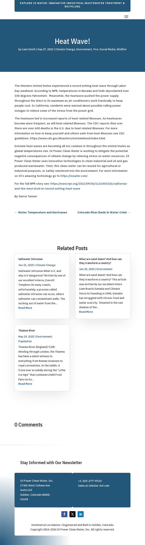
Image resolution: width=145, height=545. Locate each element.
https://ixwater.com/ (74, 176)
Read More (25, 308)
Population (25, 341)
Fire (95, 49)
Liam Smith (28, 49)
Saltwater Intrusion (30, 259)
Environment (84, 49)
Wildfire (121, 49)
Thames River (26, 330)
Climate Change (65, 49)
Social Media (107, 49)
